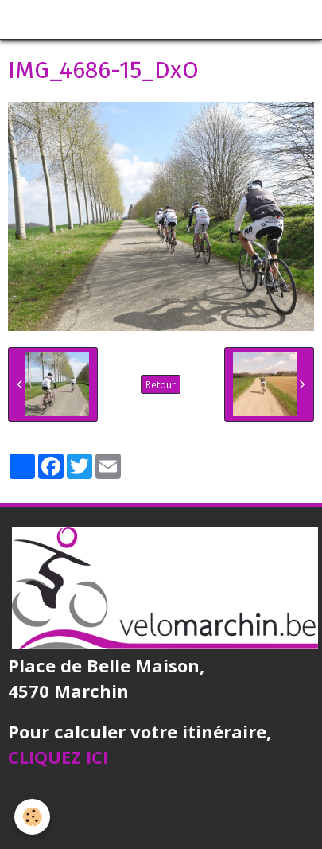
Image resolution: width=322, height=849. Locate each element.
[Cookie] (32, 817)
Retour (160, 384)
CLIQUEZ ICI (58, 757)
